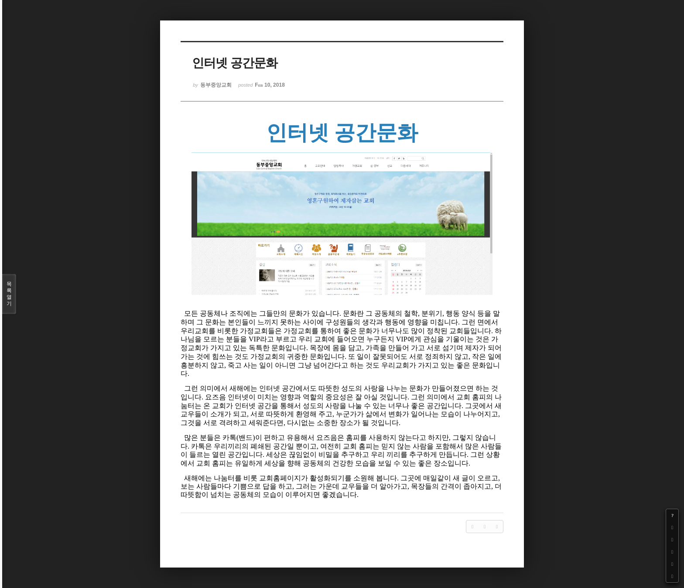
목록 (9, 294)
